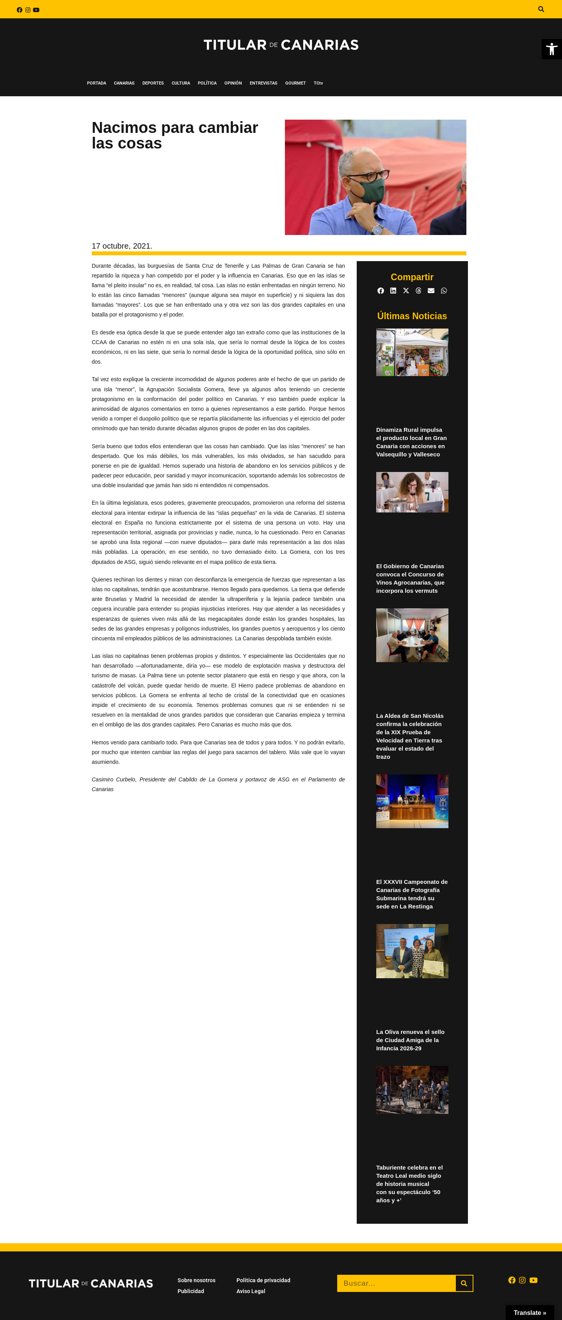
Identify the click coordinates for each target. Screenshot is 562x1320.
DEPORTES (153, 83)
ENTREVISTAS (263, 83)
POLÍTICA (207, 83)
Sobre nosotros (196, 1280)
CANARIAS (124, 83)
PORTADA (96, 83)
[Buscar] (464, 1283)
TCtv (318, 83)
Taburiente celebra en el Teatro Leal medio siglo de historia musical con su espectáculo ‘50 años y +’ (409, 1183)
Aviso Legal (251, 1291)
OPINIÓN (233, 83)
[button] (541, 9)
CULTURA (181, 83)
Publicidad (191, 1291)
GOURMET (295, 83)
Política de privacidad (263, 1280)
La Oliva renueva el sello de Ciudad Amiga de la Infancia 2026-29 (410, 1039)
